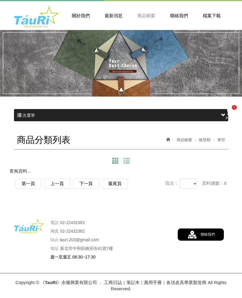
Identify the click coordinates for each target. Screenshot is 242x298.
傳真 (54, 231)
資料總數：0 (214, 183)
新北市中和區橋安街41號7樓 (86, 248)
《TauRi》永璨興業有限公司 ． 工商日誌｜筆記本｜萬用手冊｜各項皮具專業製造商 (36, 16)
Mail (54, 240)
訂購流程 (230, 160)
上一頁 (57, 183)
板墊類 (205, 140)
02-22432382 (72, 231)
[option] (121, 63)
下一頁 (86, 183)
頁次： (172, 183)
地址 (54, 248)
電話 (54, 222)
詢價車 (231, 112)
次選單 (121, 115)
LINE (230, 184)
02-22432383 (72, 222)
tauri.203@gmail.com (79, 239)
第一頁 (28, 183)
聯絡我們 (208, 234)
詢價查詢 (230, 136)
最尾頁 (115, 183)
